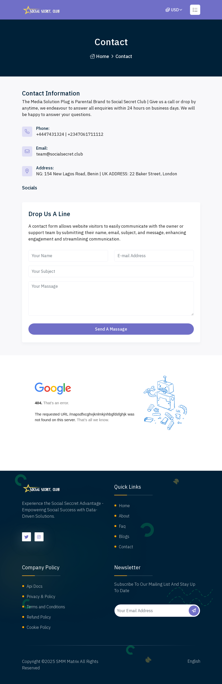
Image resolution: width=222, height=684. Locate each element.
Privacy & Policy (41, 596)
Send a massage (111, 329)
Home (99, 56)
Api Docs (35, 586)
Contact (126, 546)
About (124, 515)
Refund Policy (39, 617)
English (193, 661)
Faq (122, 526)
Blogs (124, 536)
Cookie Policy (39, 627)
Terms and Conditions (46, 606)
